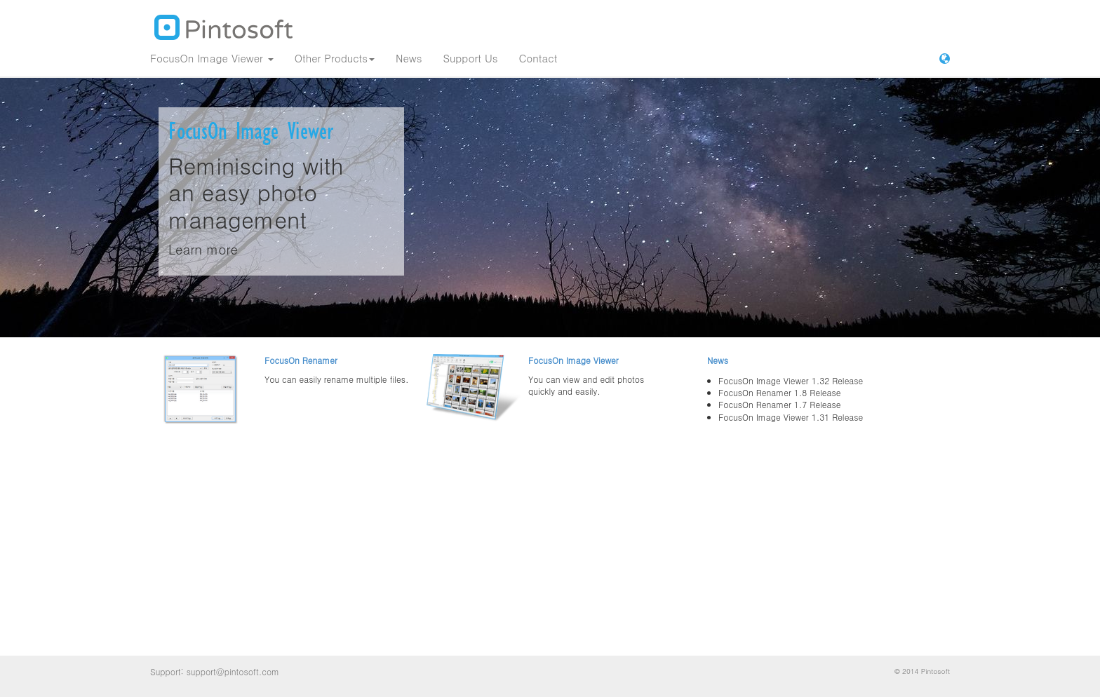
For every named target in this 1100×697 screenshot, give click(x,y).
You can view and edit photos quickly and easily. (586, 385)
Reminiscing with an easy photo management (256, 192)
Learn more (203, 249)
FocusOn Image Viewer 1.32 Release (790, 380)
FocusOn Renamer (300, 360)
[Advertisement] (550, 547)
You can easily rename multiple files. (336, 379)
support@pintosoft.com (233, 671)
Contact (537, 57)
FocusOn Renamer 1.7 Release (779, 404)
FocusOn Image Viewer (212, 57)
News (409, 57)
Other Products (335, 57)
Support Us (470, 57)
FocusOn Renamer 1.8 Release (779, 392)
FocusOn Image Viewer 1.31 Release (790, 417)
